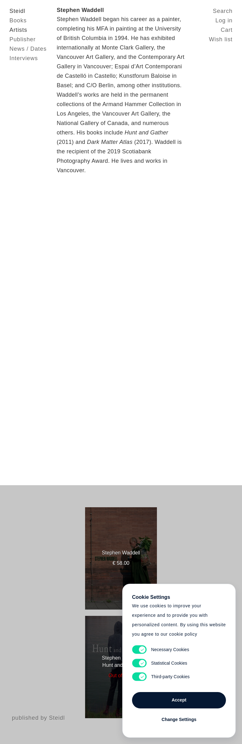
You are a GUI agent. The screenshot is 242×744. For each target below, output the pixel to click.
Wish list (221, 39)
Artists (18, 30)
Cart (227, 30)
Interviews (23, 58)
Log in (224, 20)
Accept (179, 699)
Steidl (17, 11)
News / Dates (28, 49)
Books (18, 20)
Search (223, 11)
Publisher (22, 39)
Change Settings (179, 719)
